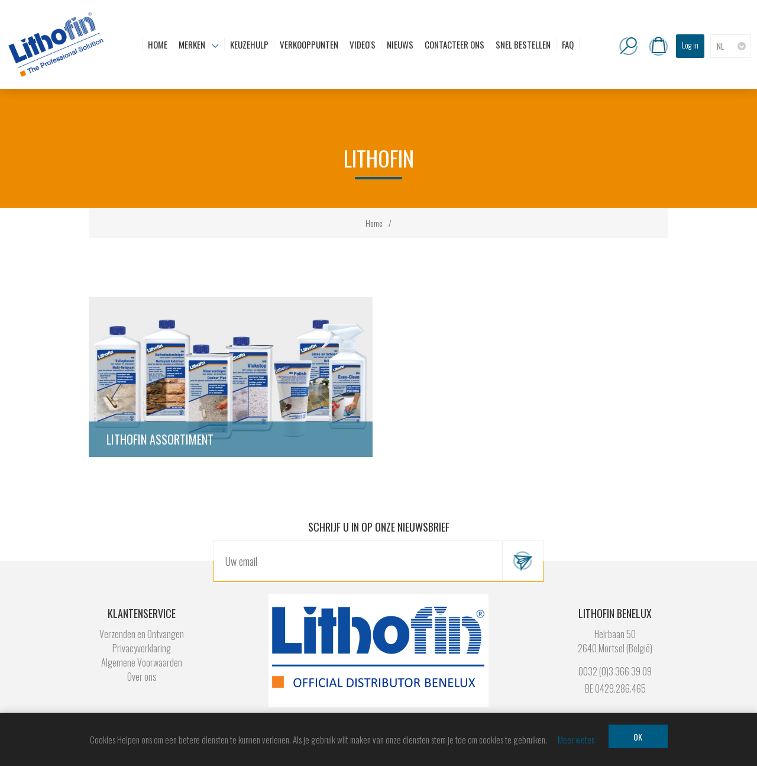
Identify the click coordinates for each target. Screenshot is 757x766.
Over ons (142, 677)
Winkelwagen (658, 46)
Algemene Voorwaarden (141, 662)
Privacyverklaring (141, 648)
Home (374, 223)
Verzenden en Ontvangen (141, 634)
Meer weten (576, 739)
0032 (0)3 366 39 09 (615, 671)
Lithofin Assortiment (159, 439)
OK (637, 736)
